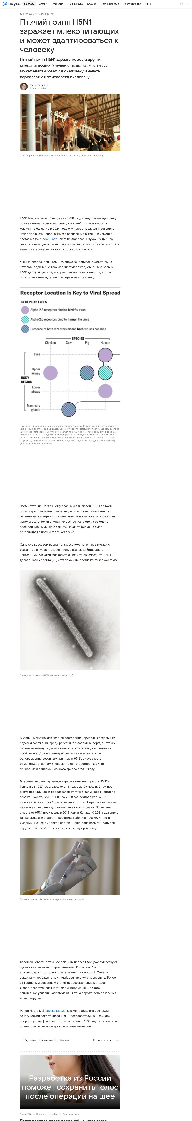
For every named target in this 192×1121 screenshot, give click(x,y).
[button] (70, 123)
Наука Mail (52, 1114)
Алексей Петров (39, 85)
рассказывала (55, 1010)
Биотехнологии (46, 13)
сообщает (50, 239)
